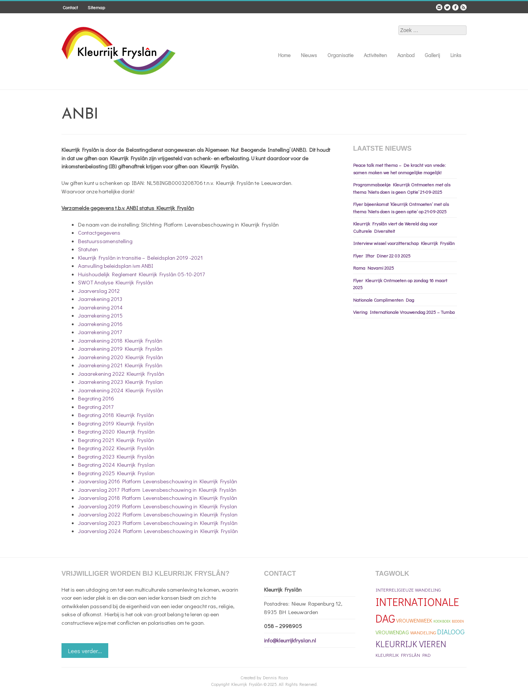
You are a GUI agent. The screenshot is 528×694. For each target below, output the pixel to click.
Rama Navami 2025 (373, 267)
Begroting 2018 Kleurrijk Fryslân (116, 414)
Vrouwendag (392, 632)
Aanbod (406, 55)
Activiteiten (375, 55)
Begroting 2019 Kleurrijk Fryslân (116, 423)
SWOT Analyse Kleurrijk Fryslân (115, 282)
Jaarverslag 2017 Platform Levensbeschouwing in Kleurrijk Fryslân (157, 489)
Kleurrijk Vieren (411, 643)
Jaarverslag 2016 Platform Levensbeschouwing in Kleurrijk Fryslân (157, 481)
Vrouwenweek (414, 620)
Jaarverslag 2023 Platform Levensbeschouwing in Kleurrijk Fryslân (157, 522)
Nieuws (309, 55)
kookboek (442, 621)
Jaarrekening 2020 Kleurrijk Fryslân (120, 357)
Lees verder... (85, 651)
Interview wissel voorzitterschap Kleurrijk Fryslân (404, 243)
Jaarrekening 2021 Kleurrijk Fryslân (120, 365)
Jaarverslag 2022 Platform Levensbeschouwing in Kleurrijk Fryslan (157, 514)
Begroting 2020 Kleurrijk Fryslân (116, 431)
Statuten (88, 249)
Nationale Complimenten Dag (383, 300)
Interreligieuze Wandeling (408, 589)
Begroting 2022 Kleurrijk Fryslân (116, 448)
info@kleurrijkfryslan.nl (290, 640)
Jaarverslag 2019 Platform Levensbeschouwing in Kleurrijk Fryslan (157, 506)
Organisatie (340, 55)
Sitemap (96, 7)
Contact (70, 7)
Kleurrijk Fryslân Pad (403, 655)
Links (455, 55)
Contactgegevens (99, 232)
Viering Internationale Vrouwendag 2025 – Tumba (404, 312)
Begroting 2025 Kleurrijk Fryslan (116, 473)
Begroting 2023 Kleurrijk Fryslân (116, 456)
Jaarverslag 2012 (99, 290)
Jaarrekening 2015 (100, 315)
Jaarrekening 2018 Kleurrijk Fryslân (120, 340)
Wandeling (423, 632)
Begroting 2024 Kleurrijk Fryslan (116, 464)
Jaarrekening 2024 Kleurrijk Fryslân (120, 390)
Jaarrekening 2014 (100, 307)
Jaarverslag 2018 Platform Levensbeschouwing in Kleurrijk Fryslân (157, 497)
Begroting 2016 (96, 398)
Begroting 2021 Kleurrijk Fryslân (116, 440)
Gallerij (432, 55)
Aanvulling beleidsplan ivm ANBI (115, 265)
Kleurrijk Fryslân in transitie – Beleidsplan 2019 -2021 (140, 257)
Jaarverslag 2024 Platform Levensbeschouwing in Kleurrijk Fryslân (158, 530)
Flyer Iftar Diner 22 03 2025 (382, 255)
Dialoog (451, 631)
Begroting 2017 (95, 406)
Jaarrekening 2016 (100, 323)
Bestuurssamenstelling (105, 241)
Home (284, 55)
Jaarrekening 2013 (100, 298)
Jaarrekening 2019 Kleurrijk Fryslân (120, 348)
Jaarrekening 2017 (100, 332)
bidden (458, 621)
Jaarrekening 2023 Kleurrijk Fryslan (120, 381)
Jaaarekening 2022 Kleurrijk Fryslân (121, 373)
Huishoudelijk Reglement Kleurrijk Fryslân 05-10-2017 (141, 274)
